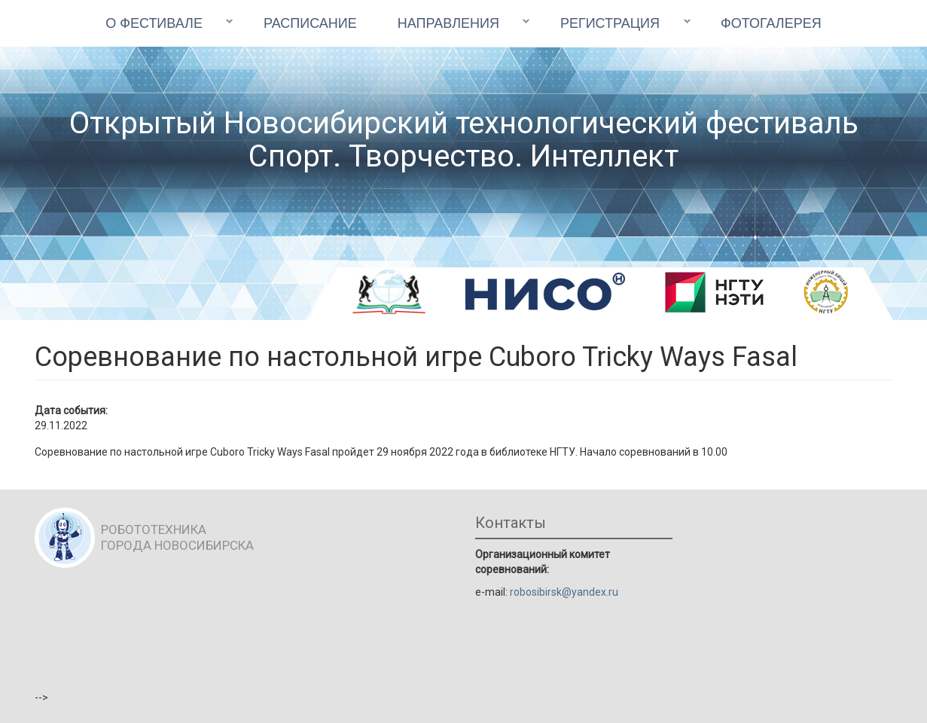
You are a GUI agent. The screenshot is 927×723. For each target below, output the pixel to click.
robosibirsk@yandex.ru (564, 592)
